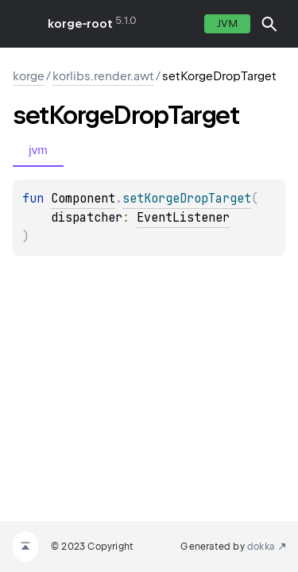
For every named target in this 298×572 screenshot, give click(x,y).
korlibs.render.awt (103, 76)
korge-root (80, 24)
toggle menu (24, 24)
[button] (269, 24)
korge (29, 76)
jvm (227, 23)
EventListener (183, 218)
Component (83, 199)
